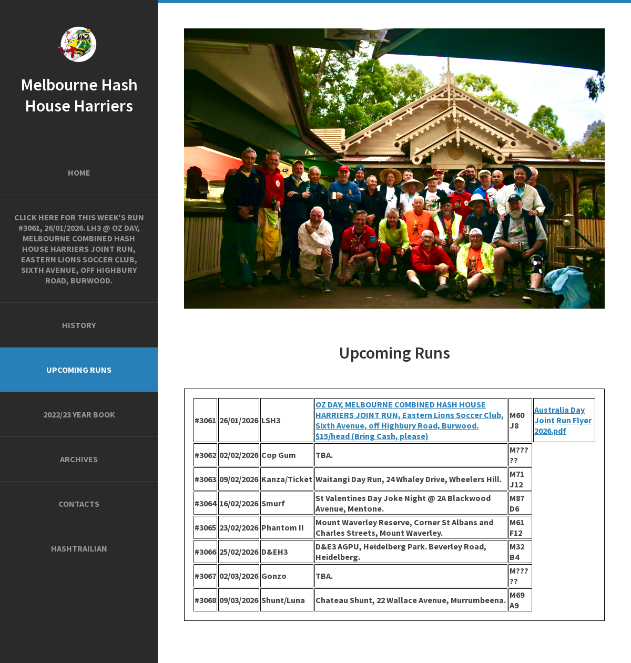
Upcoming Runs (78, 369)
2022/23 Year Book (79, 414)
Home (79, 172)
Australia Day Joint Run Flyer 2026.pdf (563, 420)
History (79, 325)
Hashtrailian (79, 548)
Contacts (78, 503)
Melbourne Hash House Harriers (79, 95)
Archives (79, 459)
